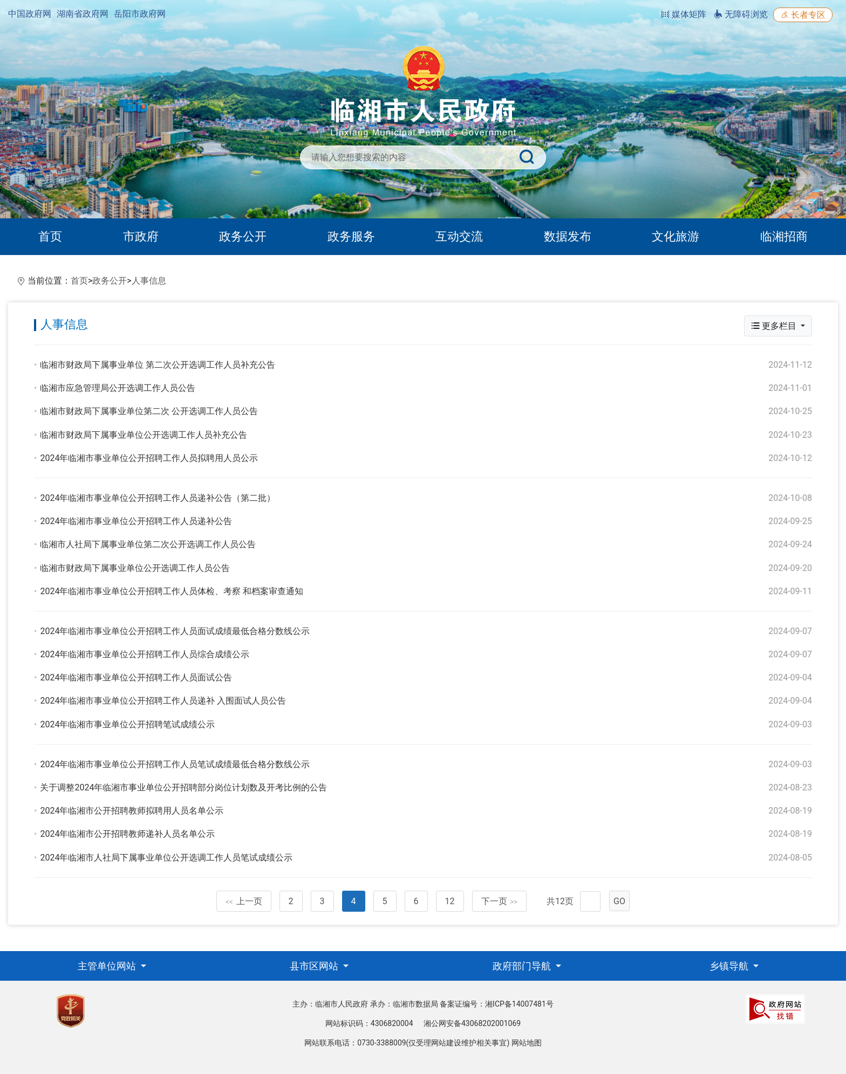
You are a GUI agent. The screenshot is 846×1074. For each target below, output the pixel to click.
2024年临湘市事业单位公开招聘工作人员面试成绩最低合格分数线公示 (175, 631)
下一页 (499, 901)
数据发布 (567, 236)
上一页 (244, 901)
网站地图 (526, 1042)
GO (619, 901)
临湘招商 (784, 236)
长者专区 (802, 15)
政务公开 (243, 236)
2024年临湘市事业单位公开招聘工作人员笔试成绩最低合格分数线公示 (175, 764)
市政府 (141, 236)
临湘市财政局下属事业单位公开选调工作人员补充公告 (143, 435)
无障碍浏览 (741, 14)
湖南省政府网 (82, 14)
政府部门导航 (523, 966)
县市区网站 (315, 966)
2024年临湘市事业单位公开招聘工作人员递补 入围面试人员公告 (163, 701)
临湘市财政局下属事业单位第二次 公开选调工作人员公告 (149, 411)
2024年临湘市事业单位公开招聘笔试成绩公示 (127, 724)
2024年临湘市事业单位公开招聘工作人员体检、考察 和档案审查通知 (171, 591)
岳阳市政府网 (140, 14)
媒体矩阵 (683, 14)
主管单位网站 (108, 966)
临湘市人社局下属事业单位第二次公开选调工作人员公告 (148, 544)
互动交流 (459, 236)
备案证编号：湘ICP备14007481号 (497, 1004)
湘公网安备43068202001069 (472, 1023)
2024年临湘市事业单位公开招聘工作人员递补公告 (136, 521)
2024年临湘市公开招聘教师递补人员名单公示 (127, 834)
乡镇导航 (730, 966)
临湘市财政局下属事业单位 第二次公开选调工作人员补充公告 (157, 365)
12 (450, 901)
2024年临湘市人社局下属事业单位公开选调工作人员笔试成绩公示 (166, 857)
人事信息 (149, 281)
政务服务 (351, 236)
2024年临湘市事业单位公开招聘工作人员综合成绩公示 (144, 654)
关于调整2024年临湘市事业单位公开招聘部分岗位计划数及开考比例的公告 (183, 787)
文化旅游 (675, 236)
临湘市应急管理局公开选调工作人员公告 (117, 388)
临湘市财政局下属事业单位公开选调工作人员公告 (135, 568)
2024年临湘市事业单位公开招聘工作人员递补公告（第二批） (157, 498)
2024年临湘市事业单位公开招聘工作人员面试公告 (136, 677)
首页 (50, 236)
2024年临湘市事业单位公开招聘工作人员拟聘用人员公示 (149, 458)
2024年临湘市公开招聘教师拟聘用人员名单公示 (131, 811)
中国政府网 (29, 14)
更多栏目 (775, 326)
